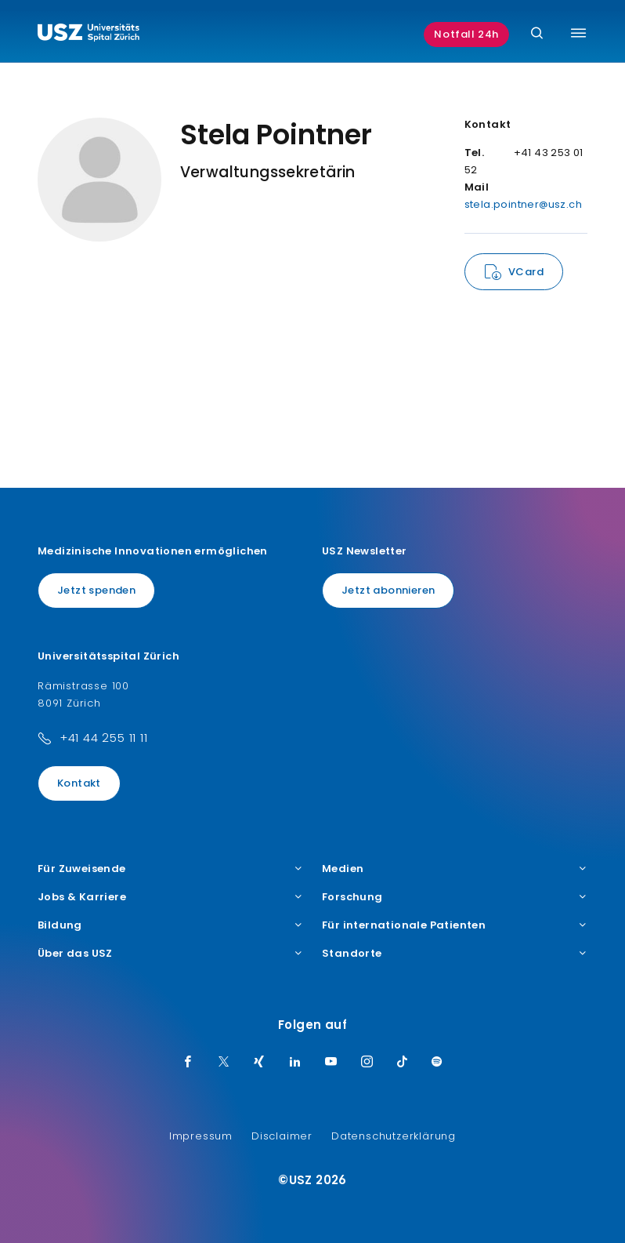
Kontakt (79, 783)
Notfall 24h (466, 34)
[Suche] (537, 34)
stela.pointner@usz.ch (523, 204)
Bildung (170, 925)
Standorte (454, 954)
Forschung (454, 897)
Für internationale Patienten (454, 925)
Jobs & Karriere (170, 897)
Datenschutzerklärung (393, 1136)
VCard (526, 271)
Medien (454, 869)
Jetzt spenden (96, 590)
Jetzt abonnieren (388, 590)
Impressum (201, 1136)
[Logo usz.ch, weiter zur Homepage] (88, 34)
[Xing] (259, 1062)
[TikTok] (402, 1062)
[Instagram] (367, 1062)
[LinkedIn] (295, 1062)
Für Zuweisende (170, 869)
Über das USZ (170, 954)
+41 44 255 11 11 (104, 737)
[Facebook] (188, 1062)
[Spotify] (437, 1062)
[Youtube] (331, 1062)
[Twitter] (224, 1062)
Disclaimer (281, 1136)
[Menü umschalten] (578, 33)
